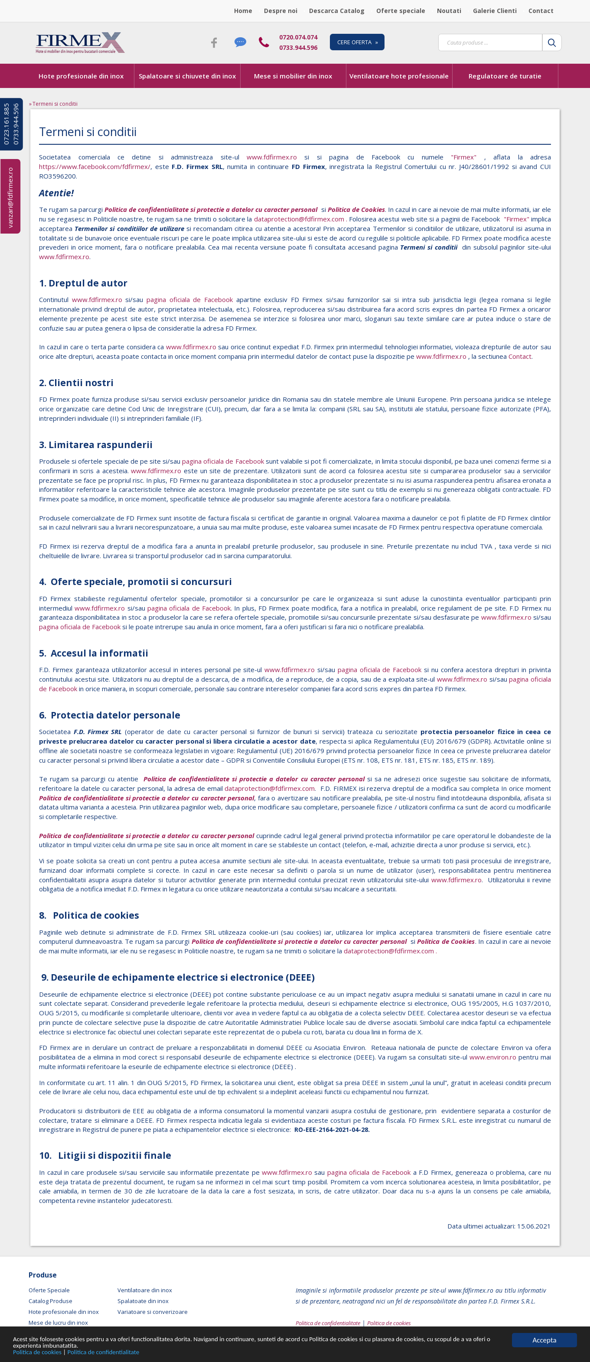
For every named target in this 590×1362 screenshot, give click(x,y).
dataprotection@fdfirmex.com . (301, 219)
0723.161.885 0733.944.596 (11, 124)
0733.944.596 (298, 47)
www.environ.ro (492, 1057)
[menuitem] (246, 11)
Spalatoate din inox (143, 1301)
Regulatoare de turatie (505, 76)
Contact (541, 11)
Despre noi (280, 11)
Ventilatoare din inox (144, 1290)
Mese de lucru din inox (58, 1322)
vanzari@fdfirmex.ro (10, 197)
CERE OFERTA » (357, 42)
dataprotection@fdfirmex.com (270, 788)
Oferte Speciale (49, 1290)
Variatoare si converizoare (152, 1312)
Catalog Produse (50, 1301)
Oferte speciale (400, 11)
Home (243, 11)
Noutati (449, 11)
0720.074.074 (298, 37)
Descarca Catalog (337, 11)
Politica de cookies (41, 1351)
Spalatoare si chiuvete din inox (187, 76)
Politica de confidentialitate (115, 1351)
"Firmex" (463, 157)
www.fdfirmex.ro (268, 157)
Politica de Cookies (356, 209)
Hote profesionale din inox (81, 76)
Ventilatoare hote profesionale (399, 76)
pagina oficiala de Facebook (190, 299)
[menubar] (396, 11)
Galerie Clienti (495, 11)
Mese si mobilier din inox (293, 76)
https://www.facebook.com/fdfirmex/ (94, 166)
